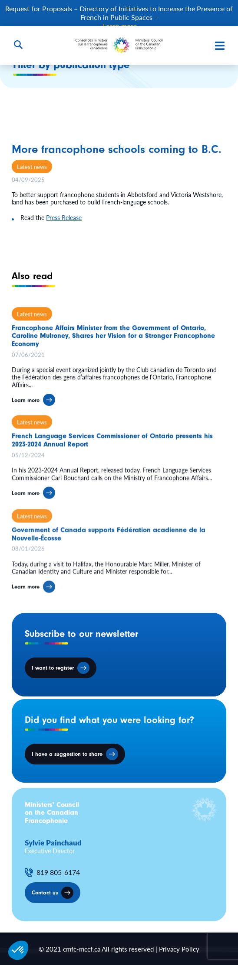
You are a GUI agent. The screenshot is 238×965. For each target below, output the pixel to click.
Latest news (32, 166)
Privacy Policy (179, 948)
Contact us (45, 892)
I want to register (53, 667)
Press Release (64, 217)
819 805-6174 (58, 872)
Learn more (26, 407)
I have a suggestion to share (67, 754)
